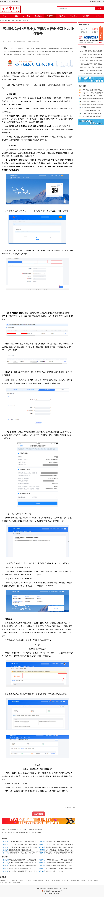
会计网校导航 (75, 880)
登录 (98, 1)
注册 (102, 1)
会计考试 (26, 16)
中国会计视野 (4, 880)
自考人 (96, 880)
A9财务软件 (65, 880)
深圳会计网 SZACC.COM (59, 888)
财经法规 (38, 16)
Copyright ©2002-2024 (44, 888)
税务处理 (25, 20)
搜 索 (99, 8)
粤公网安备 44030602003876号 (52, 891)
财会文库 (73, 16)
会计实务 (50, 16)
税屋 (1, 883)
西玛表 (48, 880)
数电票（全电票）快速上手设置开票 (20, 868)
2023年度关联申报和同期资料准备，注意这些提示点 (24, 833)
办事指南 (85, 16)
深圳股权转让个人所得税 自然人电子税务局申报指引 (24, 829)
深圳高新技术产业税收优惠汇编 (91, 101)
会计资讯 (14, 16)
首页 (4, 16)
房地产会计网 (56, 880)
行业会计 (84, 32)
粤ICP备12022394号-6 (52, 893)
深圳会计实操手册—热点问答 (54, 871)
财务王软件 (8, 883)
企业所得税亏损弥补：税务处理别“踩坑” (58, 841)
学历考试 (62, 16)
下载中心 (97, 16)
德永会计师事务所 (38, 880)
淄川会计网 (13, 880)
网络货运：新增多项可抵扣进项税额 (20, 850)
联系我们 (93, 1)
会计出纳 (84, 29)
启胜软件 (21, 880)
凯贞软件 (29, 880)
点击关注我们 (38, 814)
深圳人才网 (16, 883)
